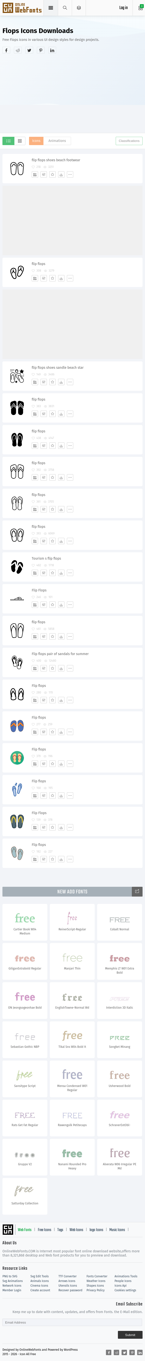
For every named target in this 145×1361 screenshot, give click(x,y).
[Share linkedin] (52, 50)
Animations (57, 141)
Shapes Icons (95, 1285)
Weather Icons (95, 1281)
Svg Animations (12, 1281)
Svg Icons (22, 8)
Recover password (71, 1290)
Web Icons (76, 1230)
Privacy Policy (95, 1290)
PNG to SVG (9, 1276)
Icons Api (120, 1285)
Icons (36, 141)
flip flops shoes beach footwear (56, 160)
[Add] (35, 174)
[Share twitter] (29, 50)
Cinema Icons (39, 1285)
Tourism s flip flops (46, 558)
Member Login (11, 1290)
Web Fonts (24, 1230)
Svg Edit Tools (40, 1276)
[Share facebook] (6, 50)
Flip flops (39, 686)
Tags (60, 1230)
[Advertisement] (73, 92)
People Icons (122, 1281)
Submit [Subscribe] (130, 1335)
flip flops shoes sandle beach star (58, 368)
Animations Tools (125, 1276)
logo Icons (96, 1230)
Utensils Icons (68, 1285)
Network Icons (11, 1285)
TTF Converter (68, 1276)
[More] (70, 174)
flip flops (38, 264)
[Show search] (65, 8)
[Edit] (44, 174)
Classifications (129, 141)
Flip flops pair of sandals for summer (60, 654)
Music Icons (117, 1230)
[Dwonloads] (61, 174)
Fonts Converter (96, 1276)
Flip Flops (39, 590)
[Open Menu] (79, 8)
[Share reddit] (18, 50)
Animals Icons (40, 1281)
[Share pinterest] (41, 50)
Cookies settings (125, 1290)
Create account (40, 1290)
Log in (123, 8)
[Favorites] (52, 174)
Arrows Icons (67, 1281)
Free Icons (44, 1230)
